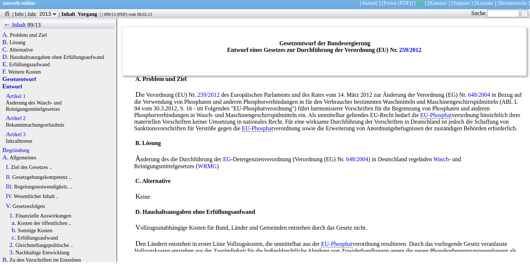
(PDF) (404, 3)
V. (8, 206)
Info (19, 14)
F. (4, 72)
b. (14, 230)
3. (11, 252)
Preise (390, 3)
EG (227, 159)
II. (8, 177)
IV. (9, 196)
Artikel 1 (16, 96)
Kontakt (484, 3)
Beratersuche (513, 3)
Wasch (441, 159)
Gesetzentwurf (19, 79)
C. (5, 50)
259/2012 (410, 50)
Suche (495, 13)
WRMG (207, 166)
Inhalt (68, 14)
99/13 (33, 25)
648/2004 (479, 95)
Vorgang (87, 14)
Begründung (15, 150)
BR (419, 3)
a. (14, 223)
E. (5, 64)
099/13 (110, 14)
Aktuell (369, 3)
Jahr (42, 14)
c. (14, 238)
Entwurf (12, 86)
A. (5, 35)
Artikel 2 (16, 118)
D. (5, 57)
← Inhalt (15, 25)
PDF (122, 14)
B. (5, 42)
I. (8, 167)
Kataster (438, 3)
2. (11, 245)
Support (461, 3)
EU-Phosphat (436, 115)
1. (11, 216)
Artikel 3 (16, 134)
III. (9, 187)
